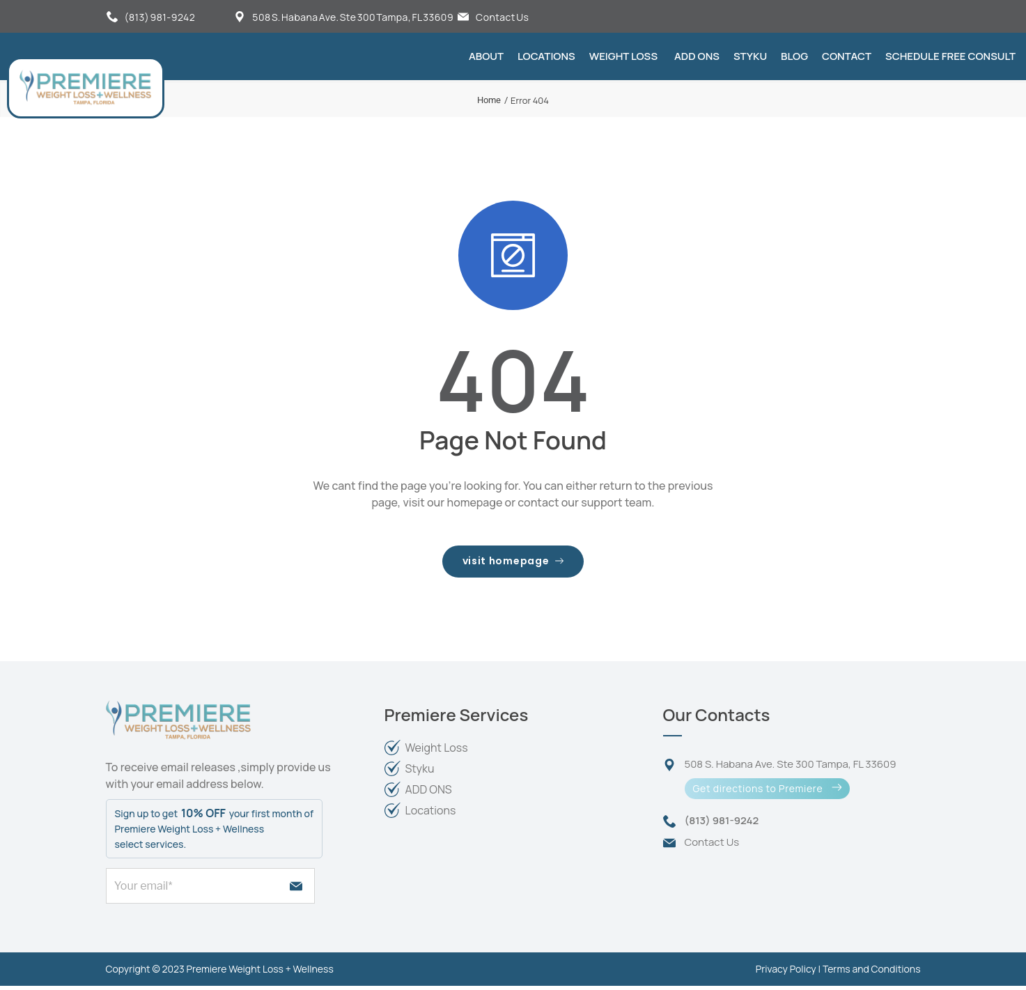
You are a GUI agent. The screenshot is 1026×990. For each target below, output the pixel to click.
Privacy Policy (786, 973)
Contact (846, 56)
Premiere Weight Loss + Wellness (260, 973)
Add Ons (697, 56)
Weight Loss (623, 56)
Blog (794, 56)
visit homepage (513, 563)
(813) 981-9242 (160, 17)
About (486, 56)
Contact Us (502, 17)
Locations (546, 56)
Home (489, 100)
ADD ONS (428, 793)
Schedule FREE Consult (950, 56)
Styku (750, 56)
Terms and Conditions (872, 973)
